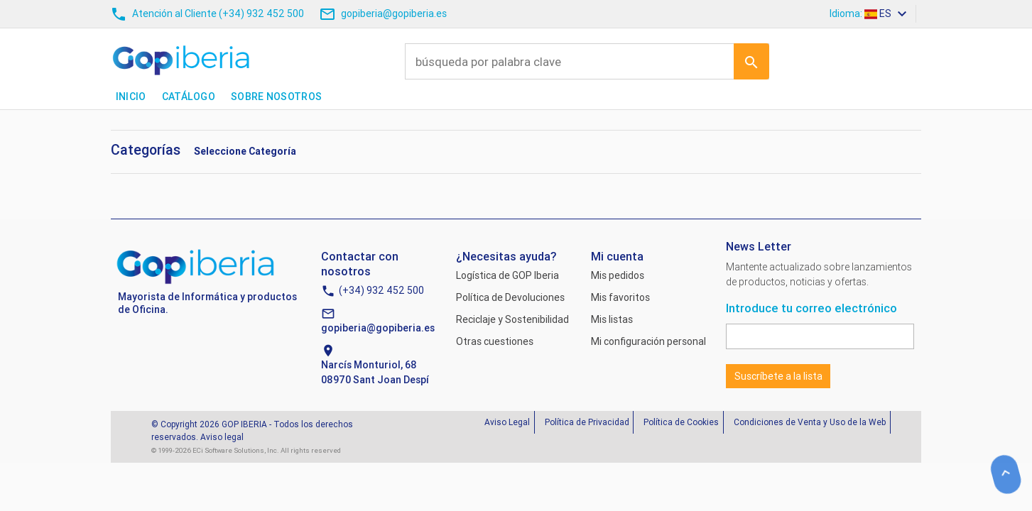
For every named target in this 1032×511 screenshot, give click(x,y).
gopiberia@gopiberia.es (378, 328)
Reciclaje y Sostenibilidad (512, 319)
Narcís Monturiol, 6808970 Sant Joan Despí (375, 372)
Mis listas (612, 319)
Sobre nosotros (276, 96)
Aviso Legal (507, 422)
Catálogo (188, 96)
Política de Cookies (681, 422)
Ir (751, 61)
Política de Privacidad (587, 422)
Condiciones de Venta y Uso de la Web (810, 422)
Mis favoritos (620, 297)
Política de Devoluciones (510, 297)
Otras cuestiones (494, 341)
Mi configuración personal (648, 341)
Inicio (131, 96)
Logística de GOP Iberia (507, 275)
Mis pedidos (617, 275)
